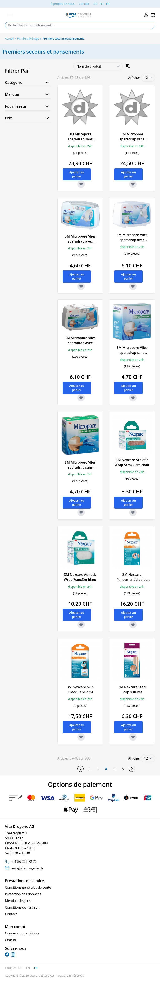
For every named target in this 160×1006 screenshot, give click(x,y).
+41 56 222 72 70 (24, 861)
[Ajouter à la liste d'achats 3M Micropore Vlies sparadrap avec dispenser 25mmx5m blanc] (133, 286)
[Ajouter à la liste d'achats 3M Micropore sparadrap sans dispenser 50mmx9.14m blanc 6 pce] (81, 184)
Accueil (9, 38)
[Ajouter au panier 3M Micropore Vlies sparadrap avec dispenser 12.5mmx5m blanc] (76, 276)
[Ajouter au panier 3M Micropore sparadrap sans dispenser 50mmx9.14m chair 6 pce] (128, 174)
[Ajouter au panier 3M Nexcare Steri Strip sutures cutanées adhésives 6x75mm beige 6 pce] (128, 727)
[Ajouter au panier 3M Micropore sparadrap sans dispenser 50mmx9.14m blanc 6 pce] (76, 174)
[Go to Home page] (78, 15)
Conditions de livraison (22, 907)
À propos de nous (63, 4)
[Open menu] (10, 15)
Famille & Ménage (28, 38)
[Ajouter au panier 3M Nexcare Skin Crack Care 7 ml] (76, 727)
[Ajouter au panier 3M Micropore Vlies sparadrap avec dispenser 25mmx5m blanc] (128, 276)
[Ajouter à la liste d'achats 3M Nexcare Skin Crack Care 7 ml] (81, 737)
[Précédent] (80, 769)
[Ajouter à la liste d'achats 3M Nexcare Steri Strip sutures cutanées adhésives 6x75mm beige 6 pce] (133, 737)
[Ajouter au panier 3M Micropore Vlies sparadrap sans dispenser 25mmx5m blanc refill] (128, 388)
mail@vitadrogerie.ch (27, 868)
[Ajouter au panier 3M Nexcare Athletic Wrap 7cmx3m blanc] (76, 615)
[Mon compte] (146, 15)
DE (95, 4)
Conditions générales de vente (28, 887)
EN (101, 4)
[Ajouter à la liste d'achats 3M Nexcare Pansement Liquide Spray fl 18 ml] (133, 624)
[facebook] (7, 954)
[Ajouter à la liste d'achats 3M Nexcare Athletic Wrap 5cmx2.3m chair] (133, 512)
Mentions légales (18, 900)
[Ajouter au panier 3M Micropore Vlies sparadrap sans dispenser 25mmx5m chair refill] (76, 503)
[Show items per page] (148, 78)
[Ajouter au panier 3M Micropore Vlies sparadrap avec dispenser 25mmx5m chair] (76, 388)
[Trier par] (98, 66)
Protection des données (23, 894)
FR (107, 4)
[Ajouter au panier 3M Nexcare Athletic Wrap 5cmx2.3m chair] (128, 503)
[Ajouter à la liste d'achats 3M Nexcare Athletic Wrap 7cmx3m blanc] (81, 624)
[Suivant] (132, 769)
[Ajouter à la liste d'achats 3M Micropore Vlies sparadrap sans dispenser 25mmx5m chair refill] (81, 512)
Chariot (10, 940)
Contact (84, 4)
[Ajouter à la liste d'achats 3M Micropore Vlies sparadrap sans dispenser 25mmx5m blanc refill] (133, 397)
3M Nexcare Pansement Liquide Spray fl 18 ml (131, 579)
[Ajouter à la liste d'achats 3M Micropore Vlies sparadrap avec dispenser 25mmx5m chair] (81, 397)
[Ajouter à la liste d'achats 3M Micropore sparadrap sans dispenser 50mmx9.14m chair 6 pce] (133, 184)
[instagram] (13, 954)
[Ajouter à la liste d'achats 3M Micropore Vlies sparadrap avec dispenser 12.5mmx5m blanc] (81, 286)
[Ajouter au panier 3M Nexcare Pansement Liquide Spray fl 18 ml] (128, 615)
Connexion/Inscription (22, 933)
